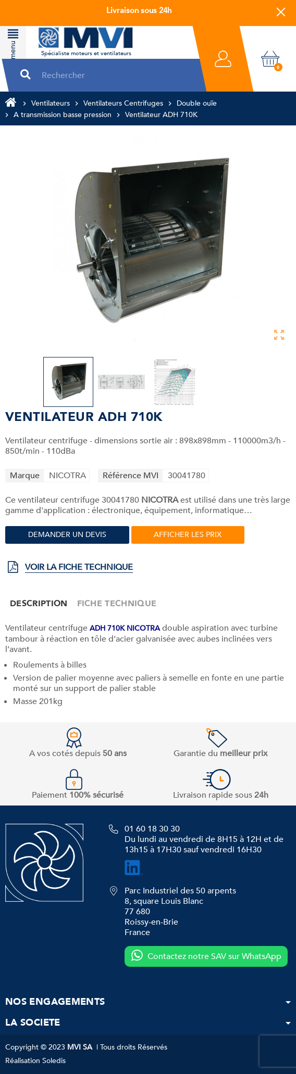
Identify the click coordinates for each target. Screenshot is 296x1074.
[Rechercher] (114, 75)
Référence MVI (130, 475)
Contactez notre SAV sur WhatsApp (206, 956)
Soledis (54, 1061)
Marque (25, 475)
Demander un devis (67, 535)
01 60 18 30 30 (152, 829)
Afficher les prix (187, 535)
